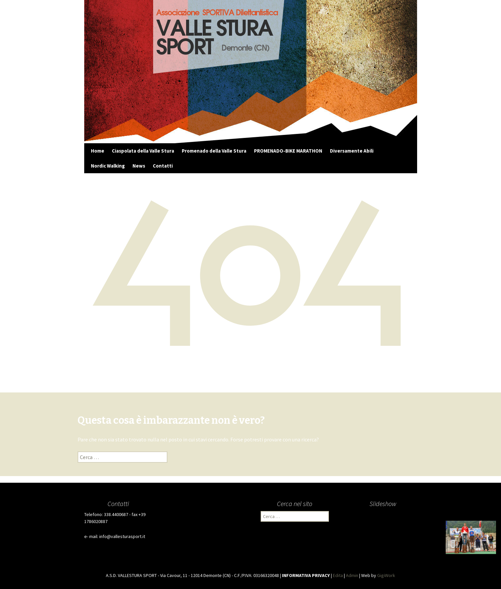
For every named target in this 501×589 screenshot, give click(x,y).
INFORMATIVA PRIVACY (306, 575)
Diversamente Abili (352, 151)
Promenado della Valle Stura (214, 151)
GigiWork (386, 575)
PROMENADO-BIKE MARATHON (288, 151)
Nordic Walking (108, 166)
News (138, 166)
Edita (338, 575)
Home (97, 151)
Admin (352, 575)
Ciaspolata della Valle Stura (143, 151)
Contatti (163, 166)
